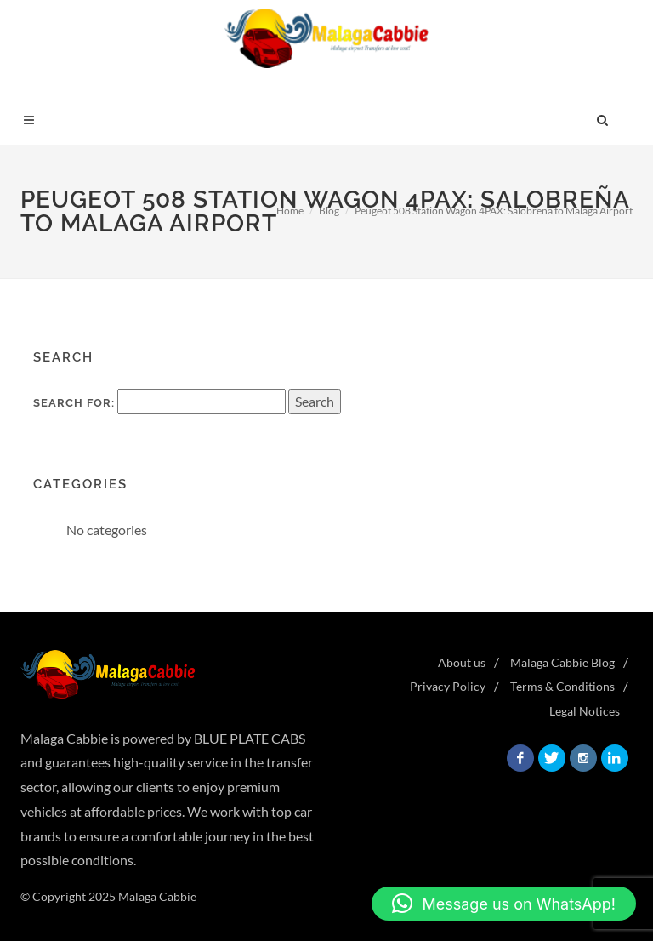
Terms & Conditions (562, 686)
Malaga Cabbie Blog (562, 662)
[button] (504, 904)
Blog (329, 210)
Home (290, 210)
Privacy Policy (447, 686)
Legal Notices (584, 711)
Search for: (74, 402)
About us (461, 662)
